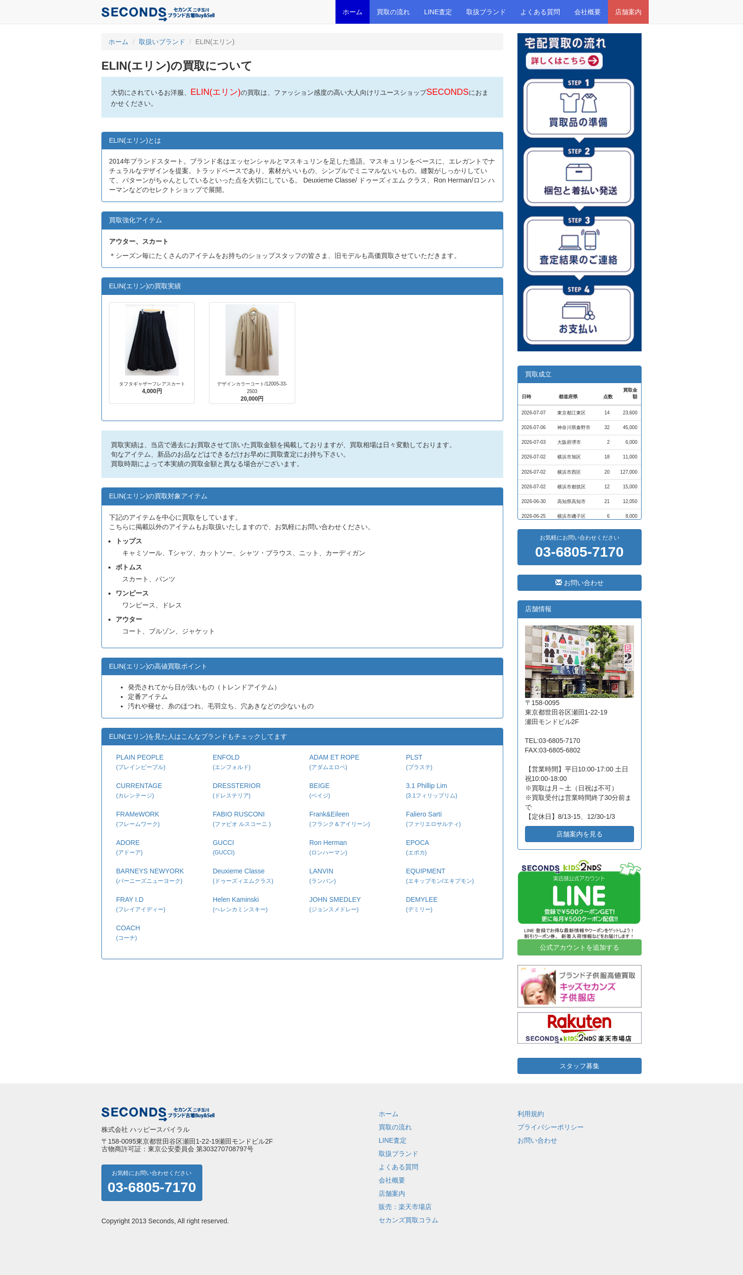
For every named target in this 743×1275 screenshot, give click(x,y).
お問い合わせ (579, 583)
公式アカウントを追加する (579, 947)
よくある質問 (540, 12)
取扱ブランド (486, 12)
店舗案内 (628, 12)
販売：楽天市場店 (405, 1207)
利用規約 (530, 1114)
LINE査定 (438, 12)
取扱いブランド (162, 42)
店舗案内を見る (579, 834)
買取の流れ (393, 12)
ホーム (352, 12)
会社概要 (587, 12)
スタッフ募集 (579, 1066)
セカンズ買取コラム (408, 1220)
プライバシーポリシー (550, 1127)
